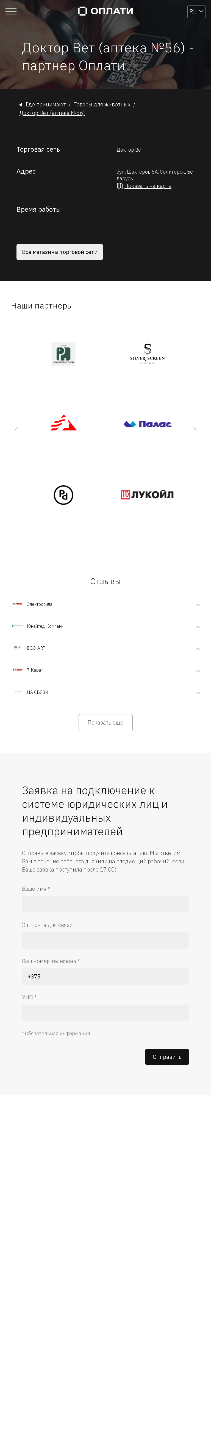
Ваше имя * (36, 888)
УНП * (29, 997)
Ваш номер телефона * (51, 961)
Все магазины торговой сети (60, 252)
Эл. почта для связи (47, 925)
